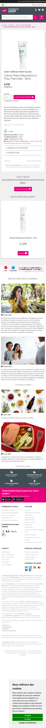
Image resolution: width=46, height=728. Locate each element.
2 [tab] (12, 261)
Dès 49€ (34, 474)
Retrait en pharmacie (31, 552)
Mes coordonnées (8, 555)
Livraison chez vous (31, 555)
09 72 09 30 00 (34, 482)
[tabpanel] (23, 229)
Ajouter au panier (24, 97)
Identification (6, 552)
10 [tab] (38, 261)
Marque (11, 25)
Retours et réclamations (10, 521)
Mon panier (5, 560)
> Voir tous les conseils (23, 466)
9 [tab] (34, 261)
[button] (8, 97)
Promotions (29, 516)
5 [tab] (21, 261)
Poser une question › (34, 161)
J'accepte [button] (27, 715)
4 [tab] (18, 261)
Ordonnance (29, 528)
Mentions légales (30, 535)
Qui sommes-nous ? (9, 511)
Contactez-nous (7, 518)
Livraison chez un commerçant (30, 558)
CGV (26, 533)
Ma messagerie (7, 565)
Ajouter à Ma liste (11, 101)
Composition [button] (12, 153)
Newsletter (28, 525)
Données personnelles (32, 538)
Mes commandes (7, 557)
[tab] (23, 148)
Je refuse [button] (27, 719)
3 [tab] (15, 261)
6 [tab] (25, 261)
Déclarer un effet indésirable (34, 530)
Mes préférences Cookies (33, 543)
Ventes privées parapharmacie (30, 519)
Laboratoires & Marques (33, 513)
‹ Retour (7, 161)
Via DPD (11, 482)
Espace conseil (30, 523)
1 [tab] (8, 261)
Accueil (4, 25)
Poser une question (8, 516)
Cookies (27, 540)
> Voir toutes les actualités (23, 385)
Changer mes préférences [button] (27, 723)
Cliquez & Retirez (11, 473)
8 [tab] (31, 261)
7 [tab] (28, 261)
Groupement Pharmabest (10, 513)
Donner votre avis (23, 189)
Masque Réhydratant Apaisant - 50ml (23, 238)
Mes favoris (5, 562)
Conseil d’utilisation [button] (16, 148)
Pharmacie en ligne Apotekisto (30, 654)
